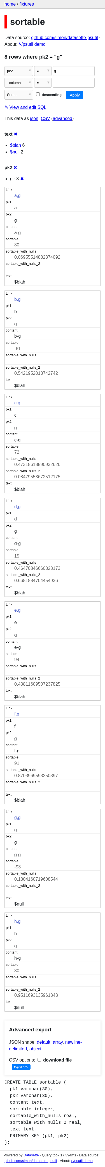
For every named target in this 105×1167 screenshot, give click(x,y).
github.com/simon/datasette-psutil (64, 37)
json (34, 118)
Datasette (31, 1155)
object (35, 1048)
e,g (17, 610)
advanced (62, 118)
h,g (17, 921)
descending (49, 95)
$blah (15, 145)
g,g (17, 817)
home (10, 4)
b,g (17, 299)
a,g (17, 195)
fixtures (26, 4)
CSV (45, 118)
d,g (17, 506)
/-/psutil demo (32, 44)
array (58, 1042)
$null (15, 152)
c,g (17, 402)
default (43, 1042)
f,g (16, 714)
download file (55, 1060)
